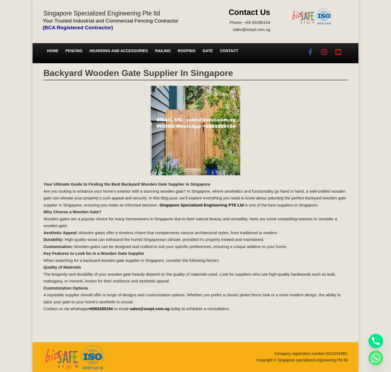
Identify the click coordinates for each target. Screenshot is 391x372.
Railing (163, 51)
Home (52, 51)
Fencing (74, 51)
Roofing (186, 51)
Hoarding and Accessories (119, 51)
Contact (229, 51)
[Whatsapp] (375, 358)
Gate (208, 51)
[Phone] (375, 341)
